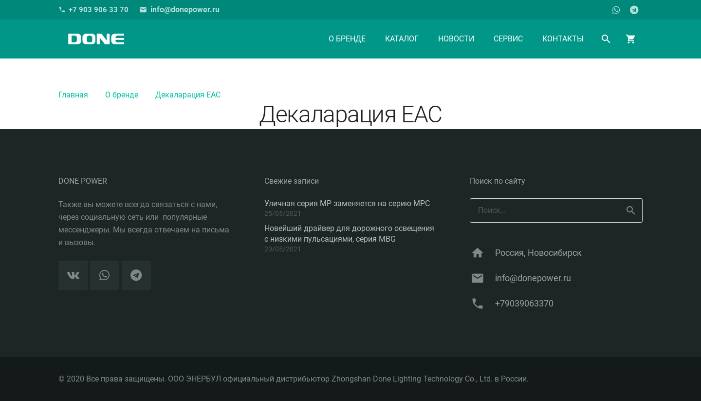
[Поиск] (606, 39)
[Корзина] (631, 38)
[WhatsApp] (616, 10)
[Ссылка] (95, 39)
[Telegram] (634, 10)
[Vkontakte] (73, 275)
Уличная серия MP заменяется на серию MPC (347, 203)
